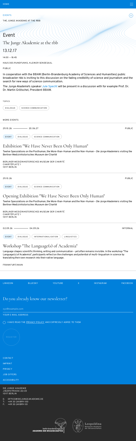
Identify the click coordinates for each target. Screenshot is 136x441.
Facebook (127, 283)
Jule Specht (49, 86)
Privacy (7, 369)
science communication (34, 108)
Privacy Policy (35, 322)
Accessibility (11, 380)
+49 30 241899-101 (18, 404)
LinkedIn (8, 283)
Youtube (58, 283)
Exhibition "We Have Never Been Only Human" (45, 146)
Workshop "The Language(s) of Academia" (40, 246)
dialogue (10, 108)
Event (8, 137)
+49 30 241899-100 (18, 401)
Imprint (7, 363)
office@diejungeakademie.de (25, 399)
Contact (8, 358)
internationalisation (46, 237)
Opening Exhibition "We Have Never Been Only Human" (54, 196)
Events (7, 15)
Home (6, 4)
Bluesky (33, 283)
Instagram (100, 283)
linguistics (70, 237)
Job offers (10, 374)
